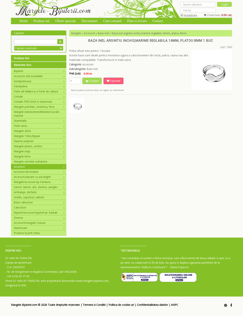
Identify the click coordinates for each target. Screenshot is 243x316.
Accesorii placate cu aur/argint (39, 177)
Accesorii (39, 166)
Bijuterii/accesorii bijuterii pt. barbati (39, 212)
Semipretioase (39, 81)
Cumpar (92, 81)
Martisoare (39, 228)
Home (23, 21)
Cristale (39, 96)
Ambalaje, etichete (39, 192)
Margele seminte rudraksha (30, 161)
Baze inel (103, 33)
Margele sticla (39, 131)
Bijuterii (39, 71)
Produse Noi (21, 58)
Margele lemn (39, 156)
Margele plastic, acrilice (39, 146)
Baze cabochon (39, 202)
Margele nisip (39, 151)
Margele (76, 33)
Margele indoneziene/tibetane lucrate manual (36, 113)
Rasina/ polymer (39, 141)
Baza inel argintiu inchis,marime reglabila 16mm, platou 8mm (149, 33)
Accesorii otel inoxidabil (39, 76)
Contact (157, 21)
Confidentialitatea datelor (152, 305)
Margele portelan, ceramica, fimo (39, 106)
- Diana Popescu (178, 267)
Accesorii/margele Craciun (39, 223)
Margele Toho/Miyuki (39, 136)
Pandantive (39, 86)
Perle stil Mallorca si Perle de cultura (39, 91)
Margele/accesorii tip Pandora (39, 182)
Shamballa (39, 120)
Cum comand (112, 21)
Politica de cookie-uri (121, 305)
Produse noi (41, 21)
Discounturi (89, 21)
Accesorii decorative (39, 171)
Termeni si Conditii (94, 305)
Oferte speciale (65, 21)
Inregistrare (189, 15)
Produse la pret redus (27, 233)
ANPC (174, 305)
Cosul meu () (218, 15)
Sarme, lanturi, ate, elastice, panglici (39, 187)
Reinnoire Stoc (23, 65)
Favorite (113, 81)
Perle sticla (39, 126)
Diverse (39, 217)
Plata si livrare (137, 21)
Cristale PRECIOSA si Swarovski (39, 101)
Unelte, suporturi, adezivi (29, 197)
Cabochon (39, 207)
